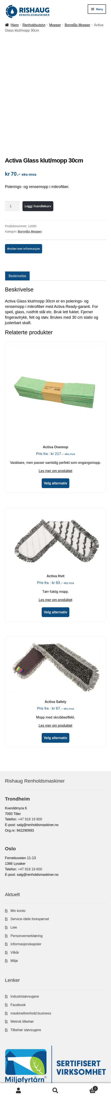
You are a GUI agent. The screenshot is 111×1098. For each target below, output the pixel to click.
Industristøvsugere (25, 951)
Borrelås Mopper (77, 25)
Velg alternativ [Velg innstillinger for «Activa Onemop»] (55, 438)
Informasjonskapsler (26, 899)
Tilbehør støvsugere (26, 985)
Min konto (18, 866)
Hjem (15, 25)
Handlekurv (86, 1087)
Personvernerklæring (27, 891)
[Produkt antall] (12, 161)
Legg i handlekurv (38, 161)
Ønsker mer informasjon (23, 204)
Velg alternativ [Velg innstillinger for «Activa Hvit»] (55, 567)
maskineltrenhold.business (31, 968)
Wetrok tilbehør (22, 977)
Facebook (18, 960)
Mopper (55, 25)
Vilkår (15, 908)
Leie (14, 882)
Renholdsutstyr (34, 25)
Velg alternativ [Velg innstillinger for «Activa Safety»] (55, 693)
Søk (55, 1090)
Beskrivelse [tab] (17, 231)
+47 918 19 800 (30, 774)
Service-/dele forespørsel (30, 874)
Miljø (14, 916)
